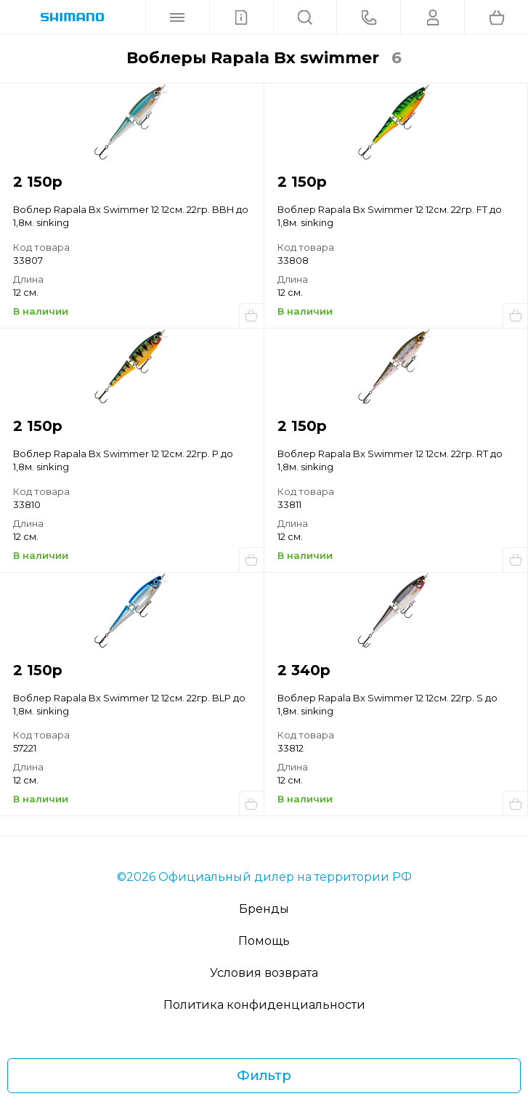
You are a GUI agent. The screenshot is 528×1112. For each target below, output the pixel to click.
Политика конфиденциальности (264, 1005)
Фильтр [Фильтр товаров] (264, 1076)
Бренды (264, 909)
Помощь (264, 941)
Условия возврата (264, 973)
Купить (251, 315)
